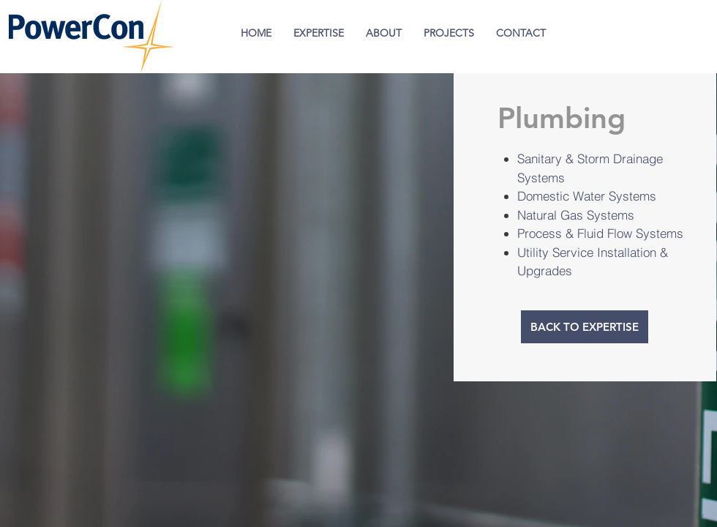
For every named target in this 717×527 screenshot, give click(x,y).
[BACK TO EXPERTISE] (584, 326)
